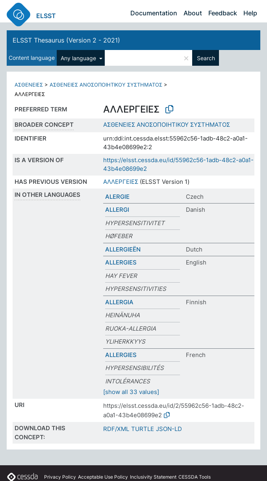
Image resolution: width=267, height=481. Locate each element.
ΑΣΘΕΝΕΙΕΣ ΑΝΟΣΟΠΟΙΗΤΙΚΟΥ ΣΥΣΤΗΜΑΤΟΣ (106, 84)
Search (206, 58)
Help (250, 13)
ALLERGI (117, 209)
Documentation (153, 13)
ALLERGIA (119, 302)
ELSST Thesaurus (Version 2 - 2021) (66, 40)
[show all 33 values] (131, 392)
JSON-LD (169, 429)
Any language (79, 58)
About (193, 13)
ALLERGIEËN (123, 249)
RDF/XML (116, 429)
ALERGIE (117, 196)
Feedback (222, 13)
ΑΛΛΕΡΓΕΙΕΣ (120, 181)
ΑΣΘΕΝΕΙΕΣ (29, 84)
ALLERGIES (121, 262)
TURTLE (142, 429)
